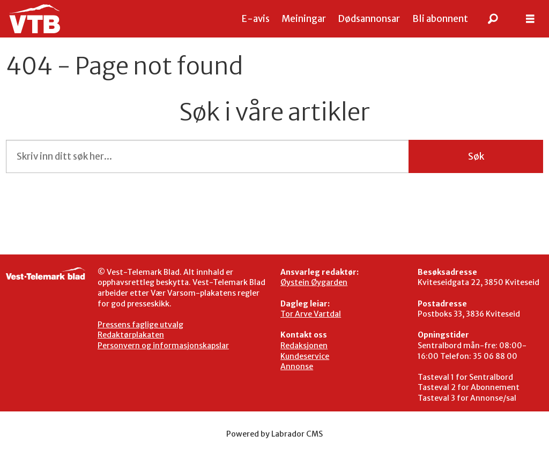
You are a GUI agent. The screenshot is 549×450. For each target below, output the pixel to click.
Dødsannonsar (369, 19)
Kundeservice (304, 356)
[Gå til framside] (34, 18)
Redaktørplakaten (131, 335)
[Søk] (492, 19)
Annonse (296, 366)
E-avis (256, 19)
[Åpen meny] (530, 19)
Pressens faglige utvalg (140, 324)
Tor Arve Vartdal (310, 314)
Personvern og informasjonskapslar (163, 345)
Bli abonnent (440, 19)
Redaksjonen (304, 345)
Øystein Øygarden (313, 282)
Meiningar (303, 19)
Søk (476, 156)
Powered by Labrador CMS (274, 434)
